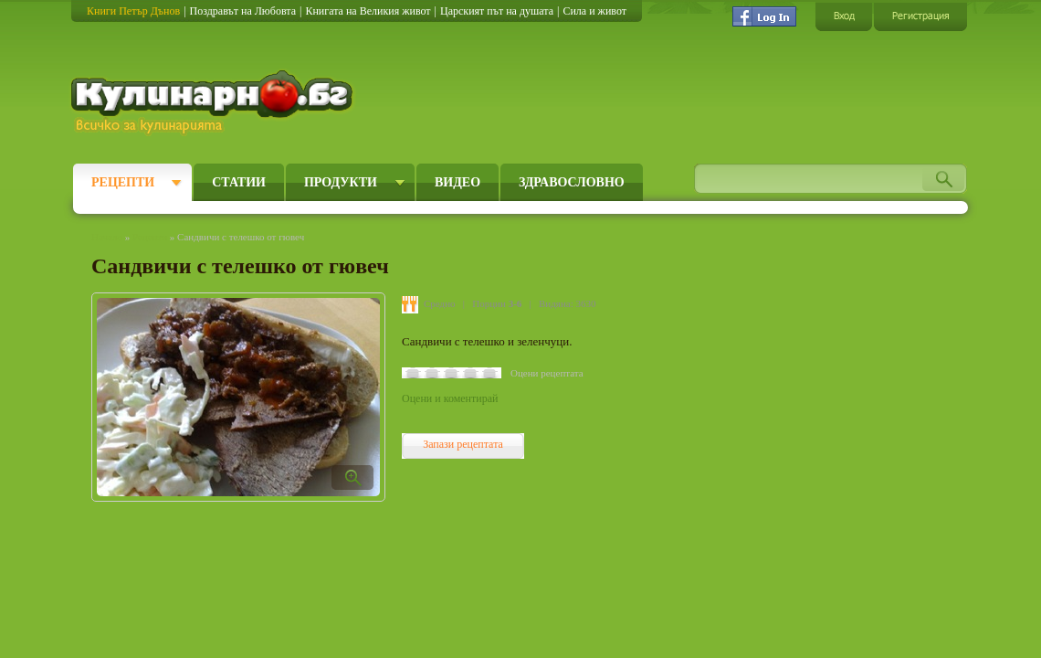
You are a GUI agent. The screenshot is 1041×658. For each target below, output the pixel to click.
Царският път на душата (496, 11)
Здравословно (572, 182)
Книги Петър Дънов (133, 11)
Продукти (340, 182)
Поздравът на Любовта (243, 11)
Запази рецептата (463, 444)
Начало (106, 236)
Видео (457, 182)
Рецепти (122, 182)
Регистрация (920, 16)
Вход (843, 16)
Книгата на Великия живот (367, 11)
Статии (239, 182)
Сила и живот (594, 11)
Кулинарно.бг (214, 102)
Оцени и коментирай (450, 398)
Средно (440, 303)
